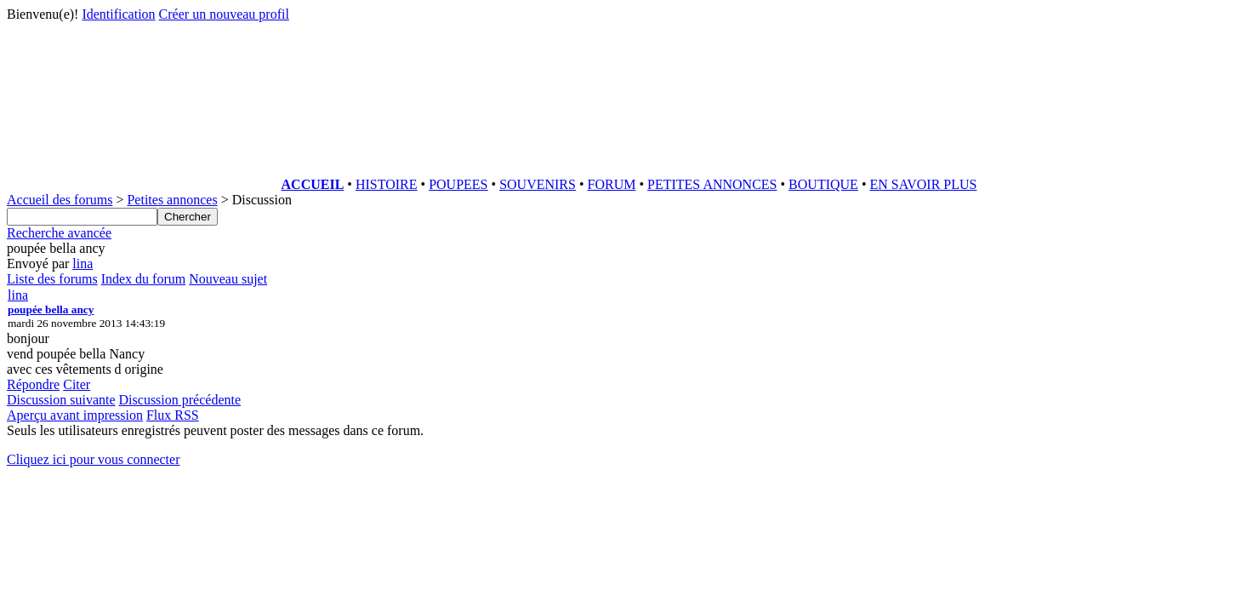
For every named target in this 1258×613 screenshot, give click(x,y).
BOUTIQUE (823, 184)
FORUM (612, 184)
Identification (118, 14)
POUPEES (458, 184)
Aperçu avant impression (75, 415)
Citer (76, 384)
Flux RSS (172, 415)
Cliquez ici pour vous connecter (93, 459)
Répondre (33, 384)
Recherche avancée (59, 233)
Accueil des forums (59, 199)
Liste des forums (52, 279)
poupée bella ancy (51, 309)
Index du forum (143, 279)
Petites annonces (172, 199)
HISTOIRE (387, 184)
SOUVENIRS (537, 184)
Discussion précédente (180, 399)
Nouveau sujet (228, 279)
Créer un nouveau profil (224, 14)
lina (82, 263)
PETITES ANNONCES (712, 184)
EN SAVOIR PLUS (922, 184)
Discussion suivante (61, 399)
